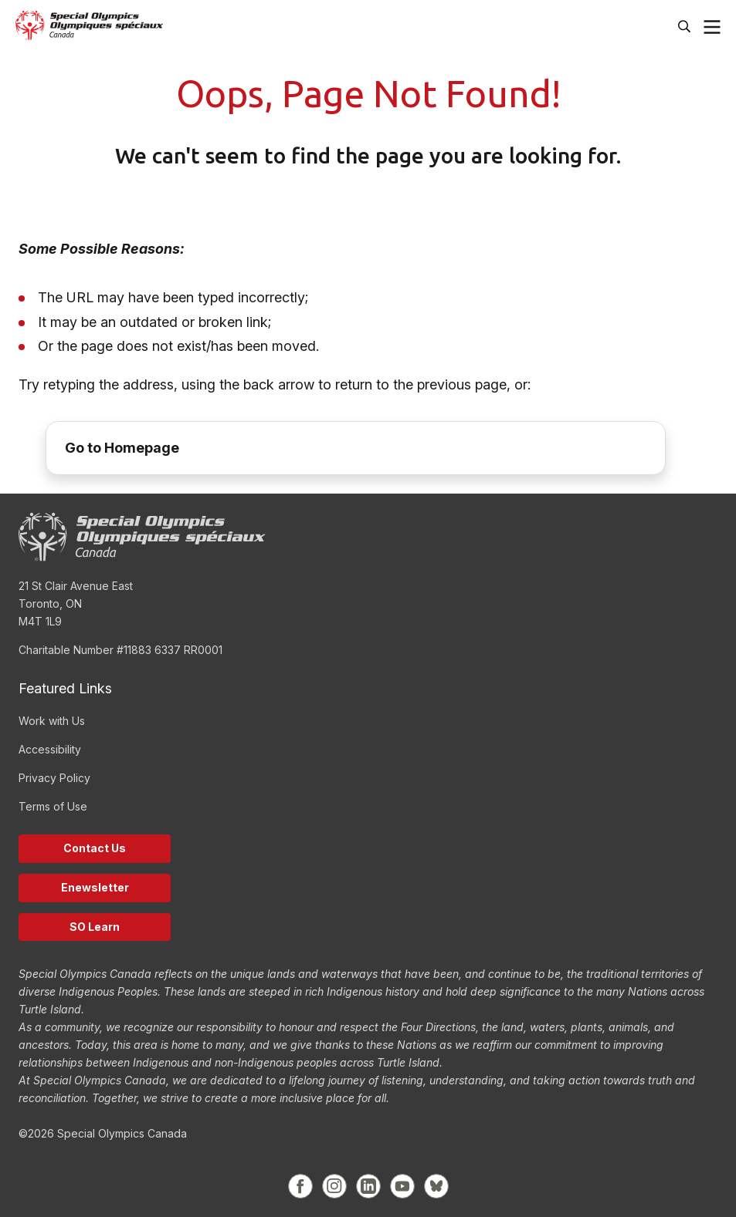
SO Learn (95, 926)
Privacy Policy (54, 777)
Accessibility (50, 749)
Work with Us (52, 720)
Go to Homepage (122, 448)
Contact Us (94, 848)
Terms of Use (53, 806)
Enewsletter (95, 887)
